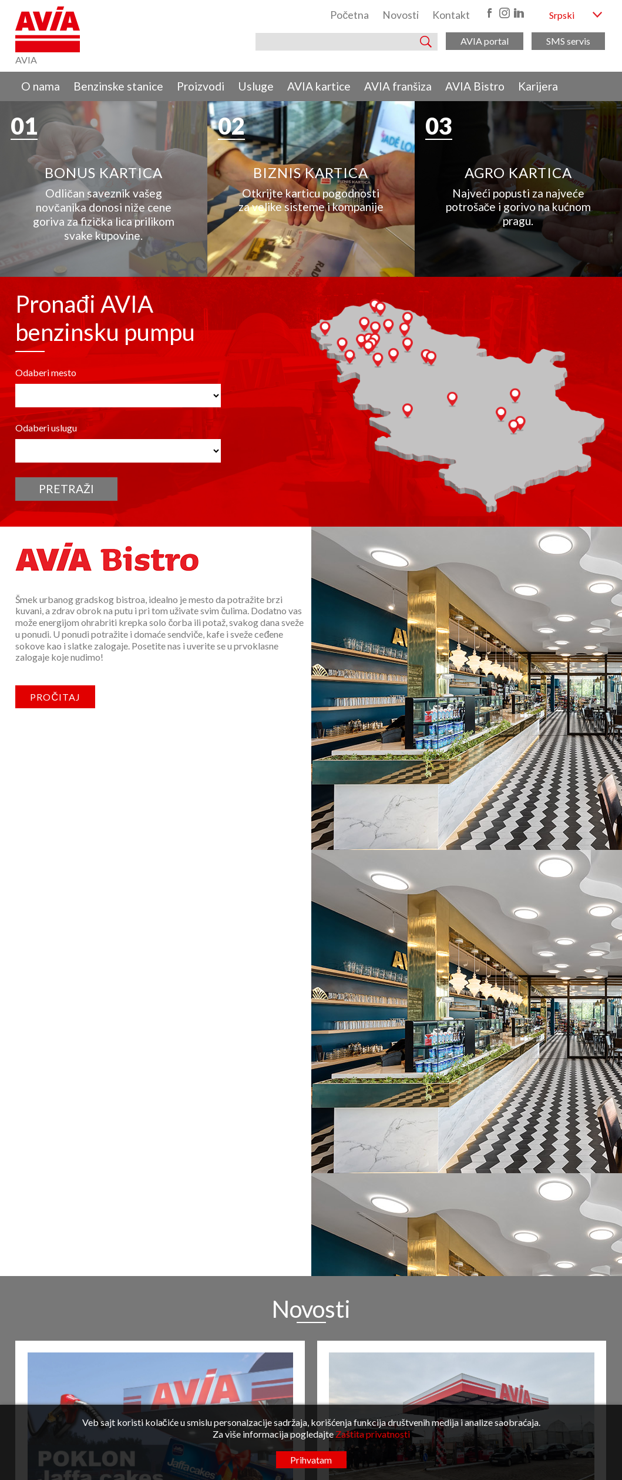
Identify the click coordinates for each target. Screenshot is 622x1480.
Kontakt (451, 15)
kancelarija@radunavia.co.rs (272, 1219)
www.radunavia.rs (257, 1232)
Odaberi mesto (45, 372)
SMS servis (568, 40)
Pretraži (66, 488)
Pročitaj (55, 696)
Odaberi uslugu (46, 427)
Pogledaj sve (311, 1103)
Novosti (400, 15)
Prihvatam (311, 1459)
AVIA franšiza (398, 86)
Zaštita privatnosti (372, 1433)
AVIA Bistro (475, 86)
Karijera (538, 86)
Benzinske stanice (118, 86)
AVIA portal (484, 40)
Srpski (561, 15)
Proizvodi (200, 86)
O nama (40, 86)
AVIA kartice (319, 86)
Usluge (256, 86)
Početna (349, 15)
